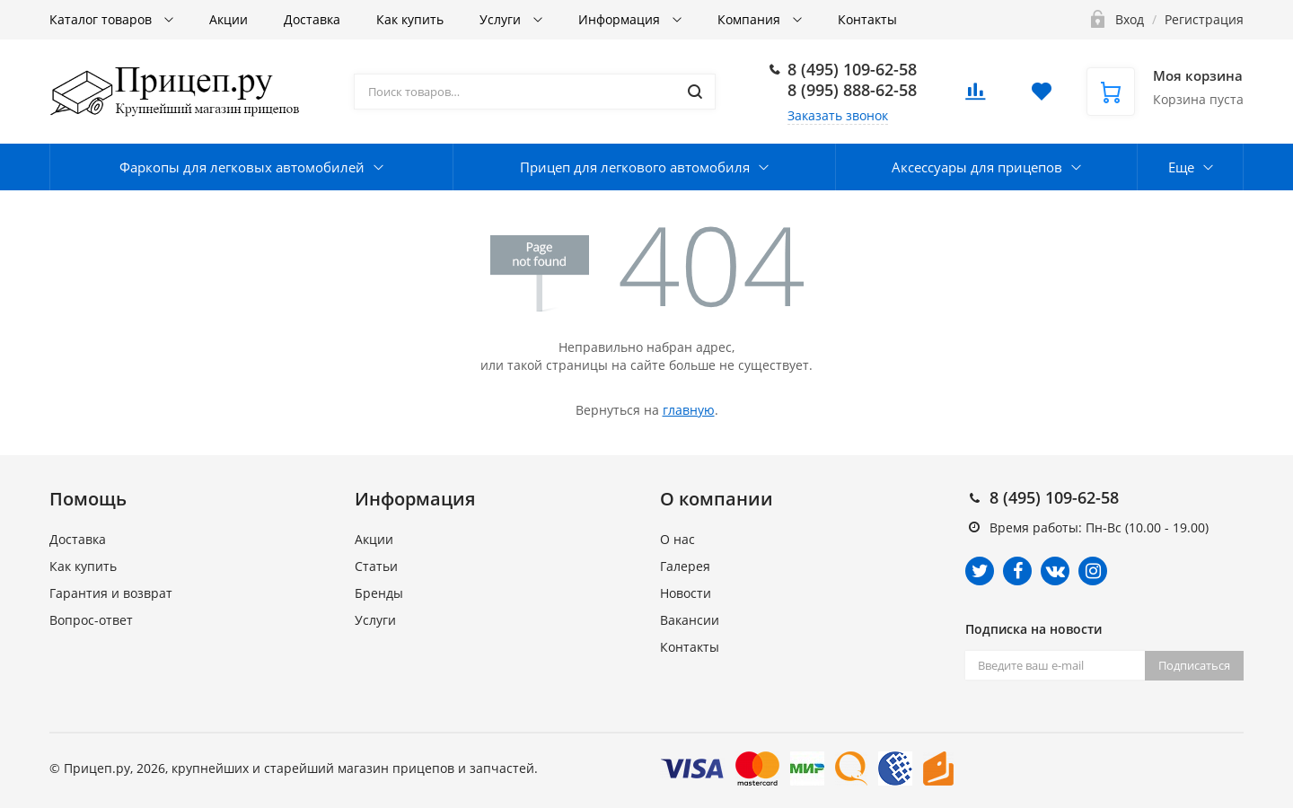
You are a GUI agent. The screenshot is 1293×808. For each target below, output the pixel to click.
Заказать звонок (837, 115)
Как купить (410, 19)
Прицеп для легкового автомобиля (635, 167)
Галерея (685, 566)
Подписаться (1194, 665)
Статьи (376, 566)
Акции (228, 19)
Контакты (867, 19)
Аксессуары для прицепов (977, 167)
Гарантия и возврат (110, 593)
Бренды (379, 593)
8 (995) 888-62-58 (852, 90)
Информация (621, 19)
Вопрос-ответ (91, 619)
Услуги (501, 19)
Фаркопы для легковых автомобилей (242, 167)
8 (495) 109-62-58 (852, 69)
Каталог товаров (102, 19)
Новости (685, 593)
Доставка (312, 19)
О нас (677, 539)
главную (689, 409)
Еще (1181, 167)
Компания (750, 19)
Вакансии (689, 619)
